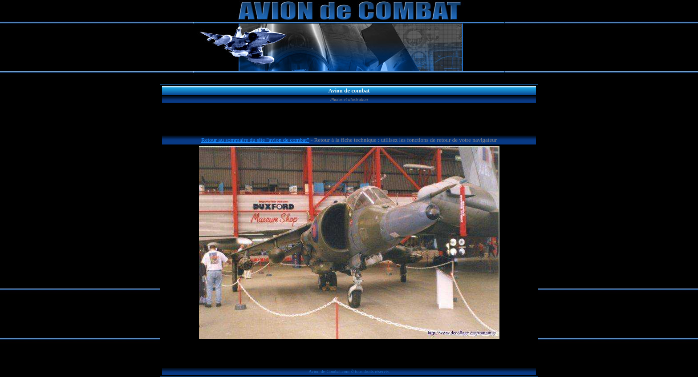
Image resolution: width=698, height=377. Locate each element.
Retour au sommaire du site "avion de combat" (255, 139)
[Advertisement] (349, 120)
